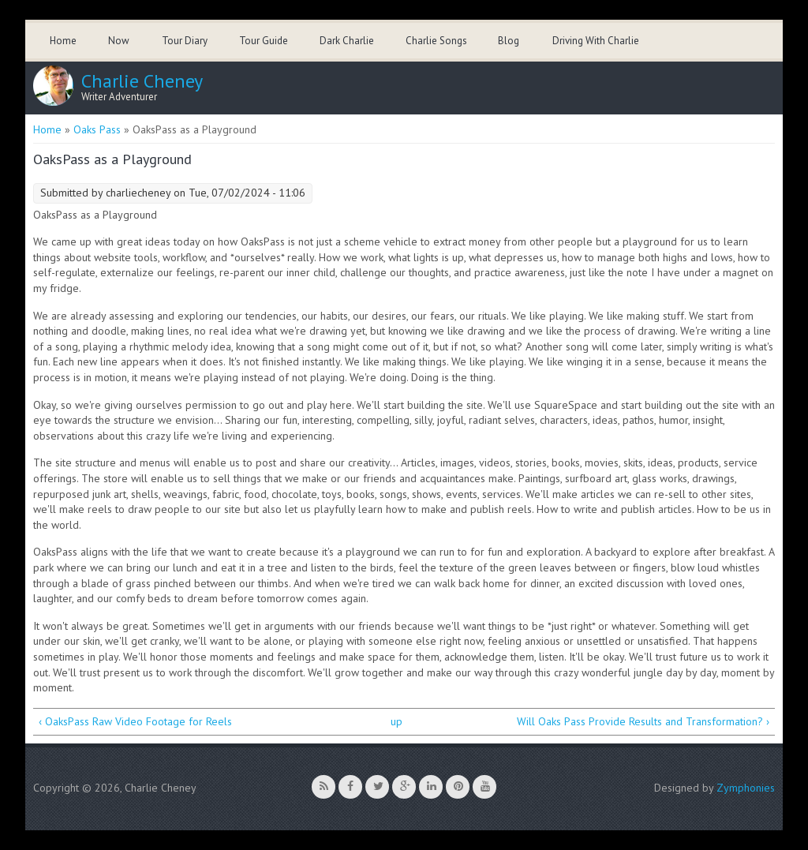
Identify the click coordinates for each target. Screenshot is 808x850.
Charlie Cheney (142, 81)
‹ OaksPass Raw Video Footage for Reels (135, 721)
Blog (508, 40)
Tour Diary (185, 40)
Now (118, 40)
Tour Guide (263, 40)
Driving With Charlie (595, 40)
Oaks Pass (97, 129)
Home (63, 40)
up (396, 721)
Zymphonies (745, 788)
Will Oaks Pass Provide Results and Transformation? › (643, 721)
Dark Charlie (347, 40)
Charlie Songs (436, 40)
